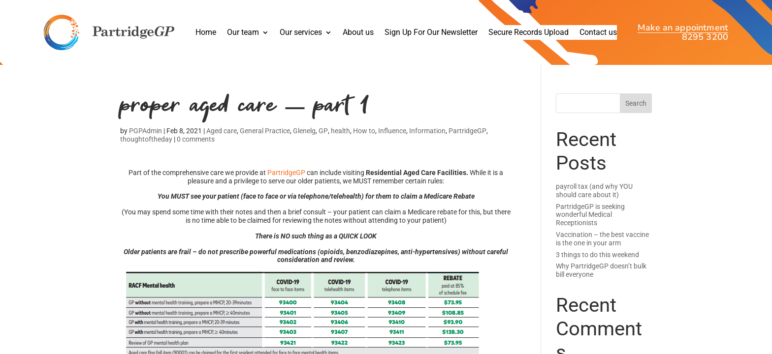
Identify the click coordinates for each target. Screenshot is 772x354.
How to (364, 134)
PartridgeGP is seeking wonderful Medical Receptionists (590, 215)
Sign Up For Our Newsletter (431, 33)
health (340, 134)
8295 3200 (705, 37)
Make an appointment (683, 29)
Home (205, 33)
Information (427, 134)
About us (358, 33)
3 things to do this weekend (597, 255)
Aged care (221, 134)
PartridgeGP (467, 134)
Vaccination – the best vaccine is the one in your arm (602, 239)
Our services (301, 33)
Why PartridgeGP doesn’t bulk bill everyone (601, 270)
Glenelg (304, 134)
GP (323, 134)
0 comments (196, 142)
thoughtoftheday (146, 142)
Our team (243, 33)
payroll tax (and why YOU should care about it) (594, 190)
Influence (392, 134)
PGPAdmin (145, 134)
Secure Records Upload (528, 33)
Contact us (598, 33)
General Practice (265, 134)
